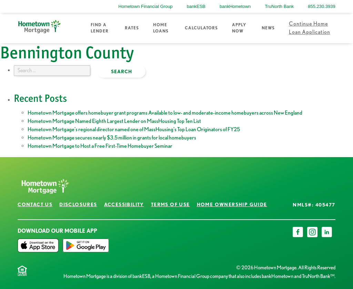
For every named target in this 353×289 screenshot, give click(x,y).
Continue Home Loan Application (309, 27)
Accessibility (124, 204)
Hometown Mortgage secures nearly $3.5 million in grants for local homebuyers (112, 137)
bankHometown (235, 6)
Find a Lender (100, 27)
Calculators (201, 27)
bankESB (196, 6)
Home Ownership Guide (232, 204)
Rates (132, 27)
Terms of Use (170, 204)
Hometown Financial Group (145, 6)
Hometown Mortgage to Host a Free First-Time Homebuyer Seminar (100, 146)
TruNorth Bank (279, 6)
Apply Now (239, 27)
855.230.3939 (321, 6)
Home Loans (161, 27)
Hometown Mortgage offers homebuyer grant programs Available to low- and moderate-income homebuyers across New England (165, 112)
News (268, 27)
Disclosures (78, 204)
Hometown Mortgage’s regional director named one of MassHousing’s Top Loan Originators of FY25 (134, 129)
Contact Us (35, 204)
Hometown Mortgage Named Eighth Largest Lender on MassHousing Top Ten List (114, 121)
